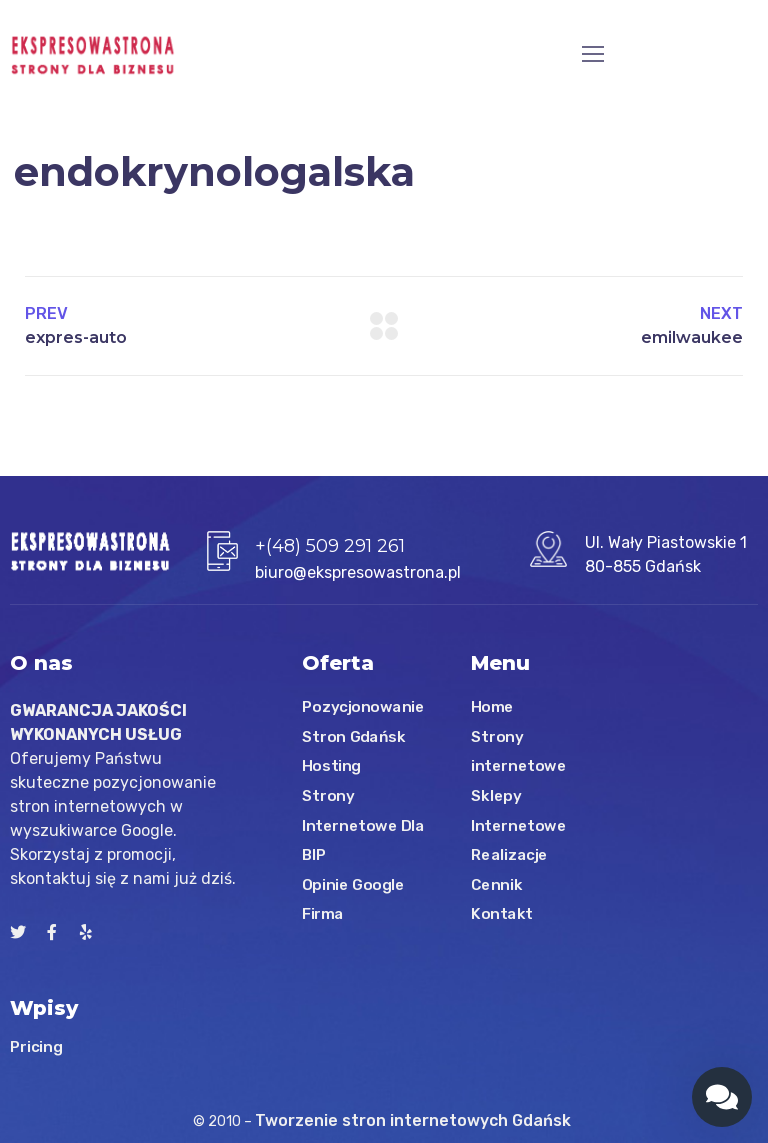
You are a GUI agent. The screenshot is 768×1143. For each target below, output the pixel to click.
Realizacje (509, 855)
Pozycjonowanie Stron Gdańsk (363, 722)
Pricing (36, 1046)
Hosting (331, 766)
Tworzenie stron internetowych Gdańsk (415, 1120)
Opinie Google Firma (353, 900)
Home (492, 707)
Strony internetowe (518, 752)
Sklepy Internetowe (518, 811)
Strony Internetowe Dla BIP (363, 825)
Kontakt (502, 914)
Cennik (496, 885)
